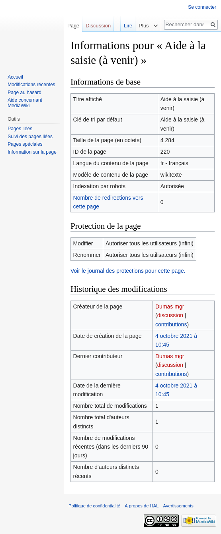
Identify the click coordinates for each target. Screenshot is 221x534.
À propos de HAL (141, 505)
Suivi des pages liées (30, 136)
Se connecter (202, 7)
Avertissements (178, 505)
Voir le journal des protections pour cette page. (128, 271)
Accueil (15, 77)
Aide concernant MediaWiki (25, 102)
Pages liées (20, 128)
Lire (122, 26)
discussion (170, 315)
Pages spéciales (25, 144)
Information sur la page (32, 152)
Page (73, 26)
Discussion (98, 26)
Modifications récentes (31, 84)
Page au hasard (24, 92)
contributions (171, 324)
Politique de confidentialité (94, 505)
